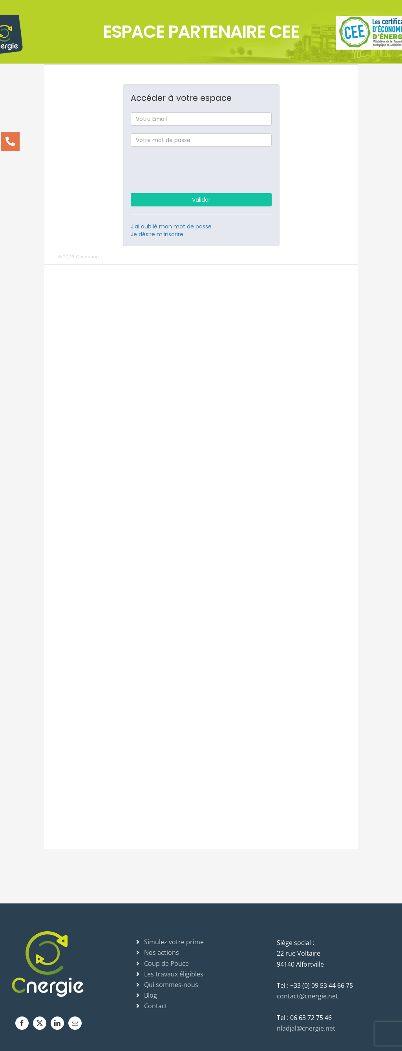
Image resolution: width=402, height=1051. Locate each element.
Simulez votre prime (174, 942)
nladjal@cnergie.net (306, 1028)
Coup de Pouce (166, 963)
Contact (155, 1006)
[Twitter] (39, 1023)
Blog (150, 995)
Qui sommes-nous (171, 984)
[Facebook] (22, 1023)
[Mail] (75, 1023)
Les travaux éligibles (173, 974)
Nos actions (161, 952)
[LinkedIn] (57, 1023)
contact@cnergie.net (307, 996)
